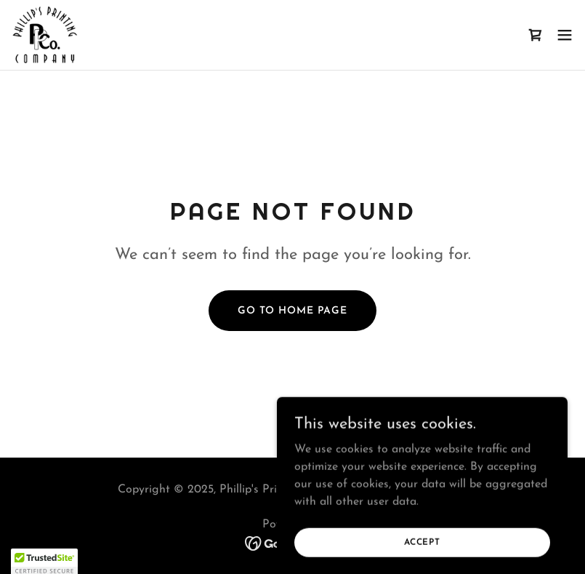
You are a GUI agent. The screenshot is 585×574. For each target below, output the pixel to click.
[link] (45, 35)
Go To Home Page (292, 311)
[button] (564, 34)
